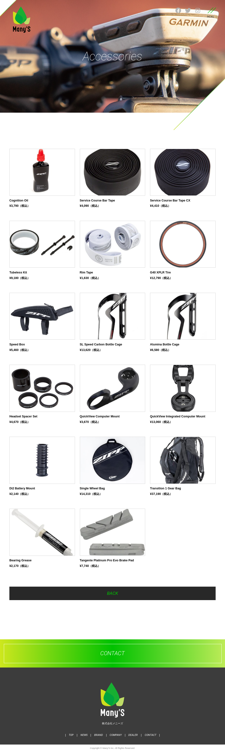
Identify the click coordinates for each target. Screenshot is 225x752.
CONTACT (150, 735)
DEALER (133, 735)
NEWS (84, 735)
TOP (71, 735)
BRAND (98, 735)
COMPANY (116, 735)
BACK (112, 593)
